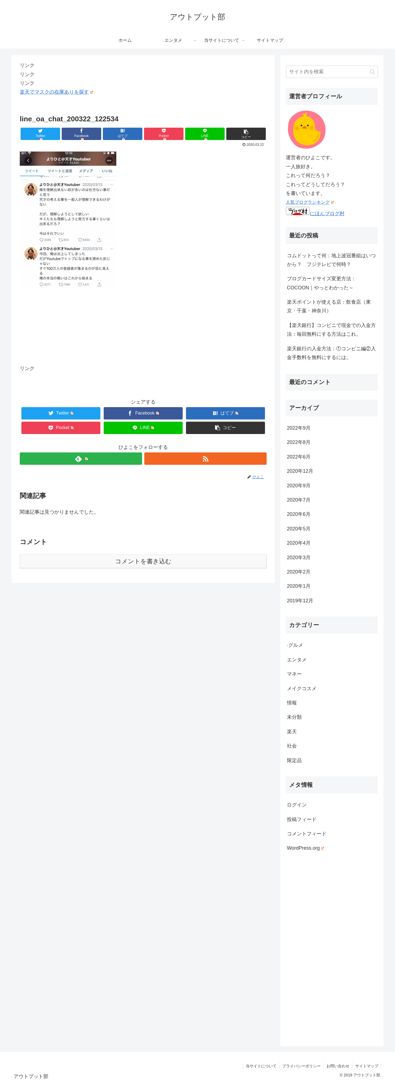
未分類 (294, 717)
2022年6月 (299, 457)
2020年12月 (300, 471)
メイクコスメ (302, 688)
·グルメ (295, 645)
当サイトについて (261, 1066)
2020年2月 (299, 572)
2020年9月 (299, 485)
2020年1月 (299, 586)
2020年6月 (299, 514)
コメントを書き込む (143, 561)
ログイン (297, 805)
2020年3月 (299, 557)
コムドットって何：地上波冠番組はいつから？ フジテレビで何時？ (331, 260)
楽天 (292, 731)
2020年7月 (299, 500)
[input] (332, 72)
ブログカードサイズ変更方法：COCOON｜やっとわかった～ (321, 283)
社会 (292, 746)
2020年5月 (299, 528)
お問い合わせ (337, 1066)
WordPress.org (305, 848)
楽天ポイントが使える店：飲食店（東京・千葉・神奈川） (329, 306)
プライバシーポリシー (301, 1066)
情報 (292, 703)
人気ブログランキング (310, 202)
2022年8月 (299, 442)
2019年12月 (300, 600)
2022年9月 (299, 428)
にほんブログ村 (315, 213)
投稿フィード (302, 819)
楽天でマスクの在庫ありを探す (56, 92)
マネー (294, 674)
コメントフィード (306, 833)
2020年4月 (299, 543)
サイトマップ (366, 1066)
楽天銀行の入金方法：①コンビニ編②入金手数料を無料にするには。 (331, 353)
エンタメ (297, 659)
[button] (372, 72)
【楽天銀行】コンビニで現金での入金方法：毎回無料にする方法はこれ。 (331, 330)
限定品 (294, 760)
